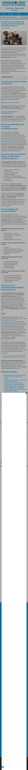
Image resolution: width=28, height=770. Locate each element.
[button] (2, 767)
